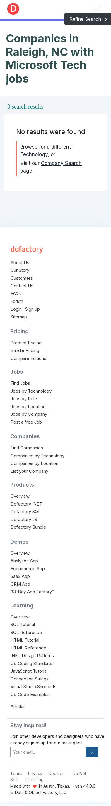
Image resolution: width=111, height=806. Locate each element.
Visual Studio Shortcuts (34, 686)
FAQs (16, 293)
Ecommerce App (28, 568)
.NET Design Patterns (32, 655)
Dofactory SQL (26, 511)
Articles (18, 706)
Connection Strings (30, 679)
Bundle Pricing (25, 350)
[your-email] (48, 752)
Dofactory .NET (26, 504)
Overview (20, 496)
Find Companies (27, 448)
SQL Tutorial (23, 624)
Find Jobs (20, 383)
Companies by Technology (37, 455)
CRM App (20, 584)
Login (16, 309)
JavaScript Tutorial (29, 671)
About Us (20, 262)
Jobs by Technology (31, 391)
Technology (34, 154)
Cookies (56, 773)
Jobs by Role (24, 398)
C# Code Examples (30, 694)
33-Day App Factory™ (32, 591)
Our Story (20, 270)
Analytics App (24, 560)
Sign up (32, 309)
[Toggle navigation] (96, 7)
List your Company (29, 471)
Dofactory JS (24, 519)
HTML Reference (28, 648)
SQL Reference (26, 632)
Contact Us (22, 285)
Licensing (34, 779)
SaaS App (20, 576)
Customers (22, 278)
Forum (17, 301)
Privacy (35, 773)
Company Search (61, 163)
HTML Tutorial (25, 640)
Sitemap (19, 316)
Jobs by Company (29, 414)
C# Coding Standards (32, 663)
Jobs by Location (28, 406)
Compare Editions (28, 358)
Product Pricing (26, 343)
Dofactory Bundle (28, 527)
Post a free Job (26, 422)
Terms (16, 773)
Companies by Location (34, 463)
